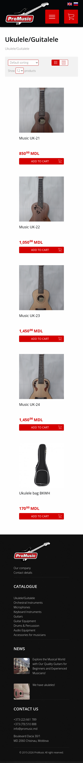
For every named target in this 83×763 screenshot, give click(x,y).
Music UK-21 (29, 138)
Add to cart (46, 161)
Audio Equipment (24, 630)
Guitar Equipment (25, 621)
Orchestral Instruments (28, 603)
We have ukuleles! (44, 685)
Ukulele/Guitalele (24, 598)
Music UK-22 (29, 227)
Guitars (18, 616)
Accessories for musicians (30, 635)
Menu (50, 13)
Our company (22, 568)
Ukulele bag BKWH (34, 493)
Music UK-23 (29, 315)
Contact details (23, 573)
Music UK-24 (29, 404)
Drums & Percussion (26, 626)
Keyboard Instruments (28, 612)
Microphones (22, 607)
